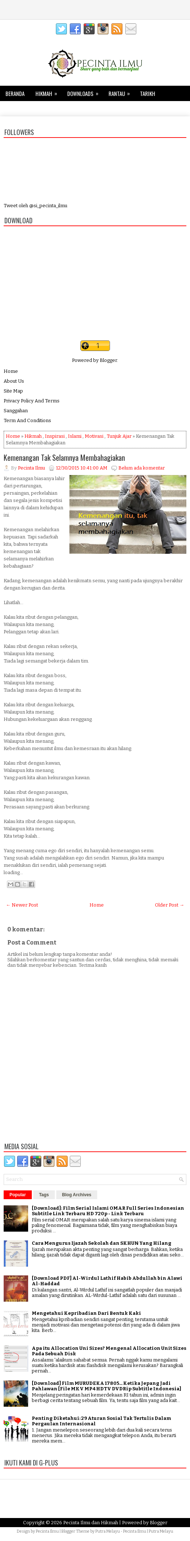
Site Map (13, 391)
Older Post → (169, 905)
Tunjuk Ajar (119, 436)
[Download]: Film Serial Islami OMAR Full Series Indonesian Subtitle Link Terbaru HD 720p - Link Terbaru (108, 1210)
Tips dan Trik (25, 107)
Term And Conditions (27, 420)
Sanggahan (16, 410)
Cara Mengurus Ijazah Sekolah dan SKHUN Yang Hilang (101, 1243)
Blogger (108, 360)
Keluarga (96, 109)
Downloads (85, 91)
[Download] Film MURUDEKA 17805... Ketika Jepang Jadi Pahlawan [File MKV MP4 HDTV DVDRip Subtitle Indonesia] (106, 1385)
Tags (44, 1194)
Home (11, 371)
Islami (74, 436)
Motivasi (94, 436)
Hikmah (48, 91)
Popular (18, 1194)
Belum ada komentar (141, 468)
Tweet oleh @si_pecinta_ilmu (35, 205)
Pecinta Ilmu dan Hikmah (90, 1522)
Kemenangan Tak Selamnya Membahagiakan (64, 457)
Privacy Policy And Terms (32, 400)
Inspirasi (55, 436)
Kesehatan (63, 109)
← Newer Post (22, 905)
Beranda (14, 93)
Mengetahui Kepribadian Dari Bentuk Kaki (86, 1313)
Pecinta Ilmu (47, 1531)
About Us (14, 381)
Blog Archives (76, 1194)
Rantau (121, 91)
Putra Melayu (107, 1531)
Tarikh (147, 93)
